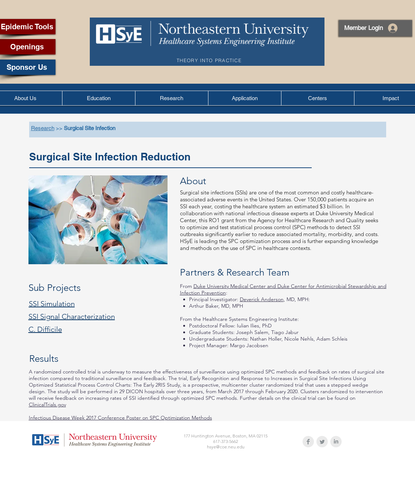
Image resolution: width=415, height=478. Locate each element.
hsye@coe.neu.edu (226, 446)
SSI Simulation (52, 303)
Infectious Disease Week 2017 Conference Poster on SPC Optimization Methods (120, 417)
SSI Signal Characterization (71, 316)
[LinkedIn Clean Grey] (336, 441)
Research (42, 128)
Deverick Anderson (262, 299)
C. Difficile (45, 329)
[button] (98, 98)
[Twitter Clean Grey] (322, 441)
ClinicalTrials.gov (47, 404)
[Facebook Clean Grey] (308, 441)
